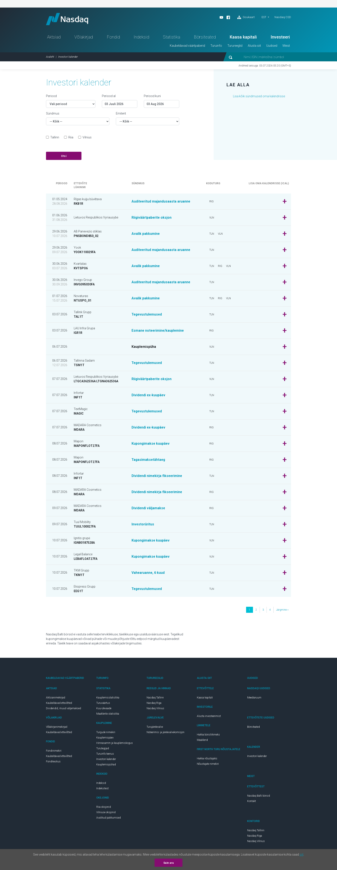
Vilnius (87, 138)
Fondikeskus (53, 762)
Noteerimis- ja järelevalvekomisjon (165, 733)
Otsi (63, 156)
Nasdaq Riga (154, 703)
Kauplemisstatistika (107, 698)
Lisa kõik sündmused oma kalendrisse (259, 97)
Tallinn (54, 138)
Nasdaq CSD (282, 17)
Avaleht (50, 57)
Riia (70, 138)
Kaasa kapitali (243, 37)
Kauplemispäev (105, 738)
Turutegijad (102, 749)
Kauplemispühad (106, 765)
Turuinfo (216, 46)
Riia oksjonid (103, 807)
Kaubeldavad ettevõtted (59, 703)
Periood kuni (152, 97)
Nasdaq (68, 19)
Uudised (271, 46)
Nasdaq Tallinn (155, 698)
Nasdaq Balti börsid (258, 796)
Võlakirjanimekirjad (56, 727)
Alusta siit (254, 46)
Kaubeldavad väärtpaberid (187, 46)
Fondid (113, 37)
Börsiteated (205, 37)
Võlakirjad (83, 37)
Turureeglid (234, 46)
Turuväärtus (103, 703)
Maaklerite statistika (107, 714)
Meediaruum (254, 698)
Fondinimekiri (53, 751)
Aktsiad (54, 37)
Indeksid (141, 37)
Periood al (109, 97)
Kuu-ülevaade (103, 709)
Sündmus (52, 114)
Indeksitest (102, 789)
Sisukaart (246, 17)
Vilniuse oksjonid (106, 813)
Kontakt (251, 801)
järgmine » (282, 610)
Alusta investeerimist (209, 716)
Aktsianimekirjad (55, 698)
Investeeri (280, 37)
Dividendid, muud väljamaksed (63, 709)
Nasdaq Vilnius (155, 709)
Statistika (171, 37)
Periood (51, 97)
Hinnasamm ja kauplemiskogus (114, 743)
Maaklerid (202, 740)
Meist (286, 46)
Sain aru (168, 862)
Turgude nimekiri (105, 733)
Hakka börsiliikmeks (208, 735)
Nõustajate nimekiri (208, 764)
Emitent (121, 114)
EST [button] (264, 17)
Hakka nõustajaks (207, 759)
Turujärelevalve (155, 727)
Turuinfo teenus (105, 754)
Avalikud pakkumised (108, 818)
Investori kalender (106, 760)
